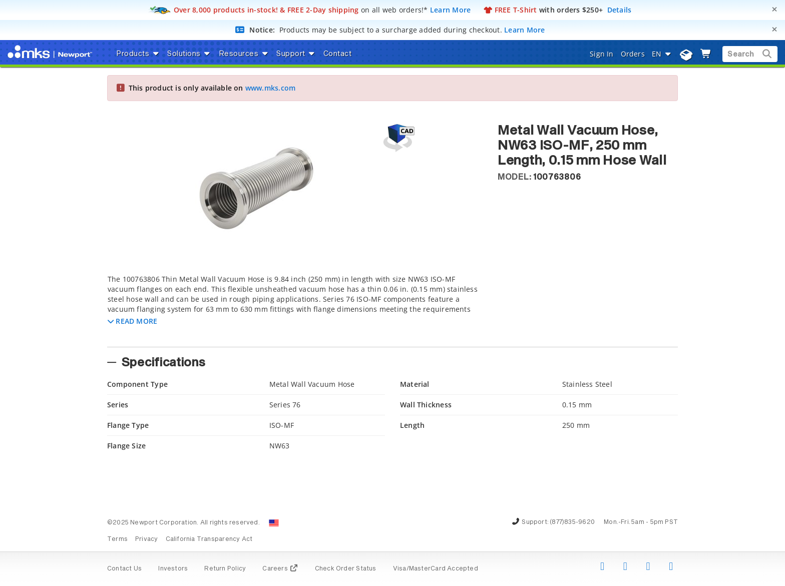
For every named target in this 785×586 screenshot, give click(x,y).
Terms (117, 539)
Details (619, 10)
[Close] (774, 9)
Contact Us (124, 569)
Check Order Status (345, 569)
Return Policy (225, 569)
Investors (173, 569)
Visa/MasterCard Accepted (435, 569)
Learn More (450, 10)
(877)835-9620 (572, 522)
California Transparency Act (209, 539)
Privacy (146, 539)
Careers (280, 569)
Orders (633, 54)
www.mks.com (270, 88)
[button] (132, 321)
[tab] (295, 307)
